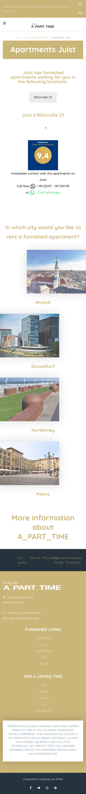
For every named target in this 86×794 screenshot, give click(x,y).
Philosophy (49, 558)
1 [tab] (46, 128)
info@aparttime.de (27, 618)
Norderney (64, 6)
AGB (44, 704)
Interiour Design (59, 560)
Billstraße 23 (43, 97)
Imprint (44, 691)
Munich (55, 6)
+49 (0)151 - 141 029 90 (50, 186)
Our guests (22, 560)
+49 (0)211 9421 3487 (29, 613)
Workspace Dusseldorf (74, 560)
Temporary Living (31, 6)
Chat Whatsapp (45, 192)
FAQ (44, 685)
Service (35, 558)
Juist (5, 11)
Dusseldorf (45, 6)
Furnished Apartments (12, 6)
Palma (11, 11)
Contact (44, 698)
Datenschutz (44, 710)
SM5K (59, 779)
